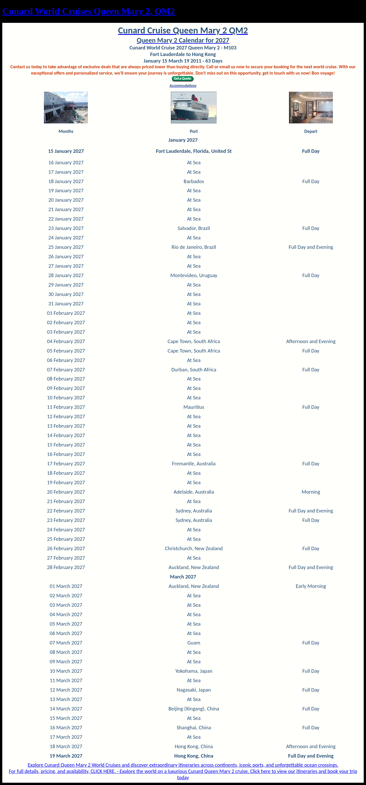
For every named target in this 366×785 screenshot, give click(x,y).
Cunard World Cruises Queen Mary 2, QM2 (88, 11)
